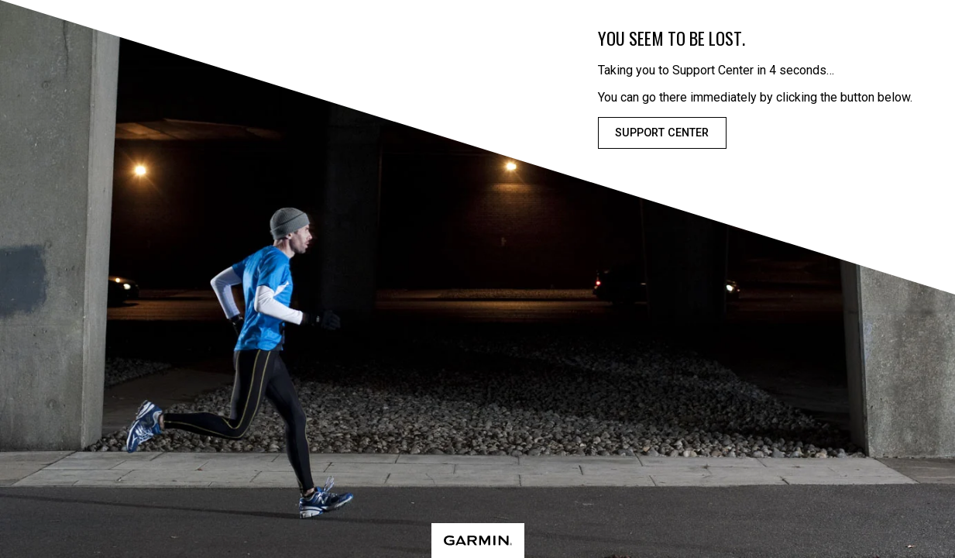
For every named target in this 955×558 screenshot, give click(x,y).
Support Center (662, 133)
